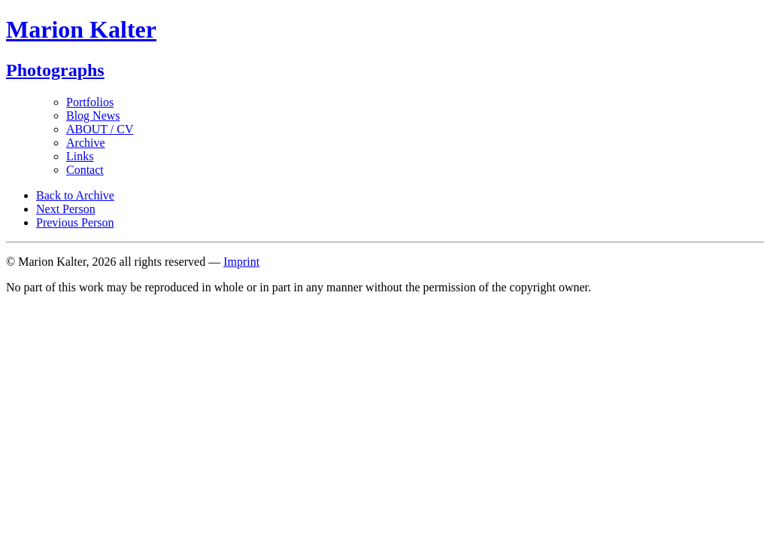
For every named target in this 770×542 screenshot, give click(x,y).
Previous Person (75, 222)
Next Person (65, 208)
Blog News (93, 115)
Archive (85, 142)
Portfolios (90, 102)
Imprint (241, 261)
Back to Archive (75, 195)
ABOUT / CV (100, 129)
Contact (85, 169)
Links (79, 156)
